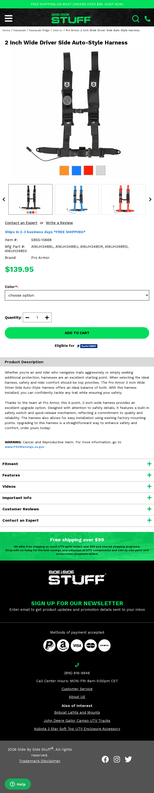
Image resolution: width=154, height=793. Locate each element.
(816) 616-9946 (77, 673)
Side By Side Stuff (35, 749)
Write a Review (59, 223)
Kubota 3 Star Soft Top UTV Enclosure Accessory (77, 729)
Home (6, 30)
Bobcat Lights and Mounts (77, 712)
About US (77, 697)
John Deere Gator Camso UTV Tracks (77, 720)
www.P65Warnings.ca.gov (24, 447)
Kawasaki (19, 30)
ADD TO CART (77, 333)
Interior (58, 30)
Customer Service (77, 689)
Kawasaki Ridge (39, 30)
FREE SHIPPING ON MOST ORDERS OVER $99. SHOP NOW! (77, 4)
